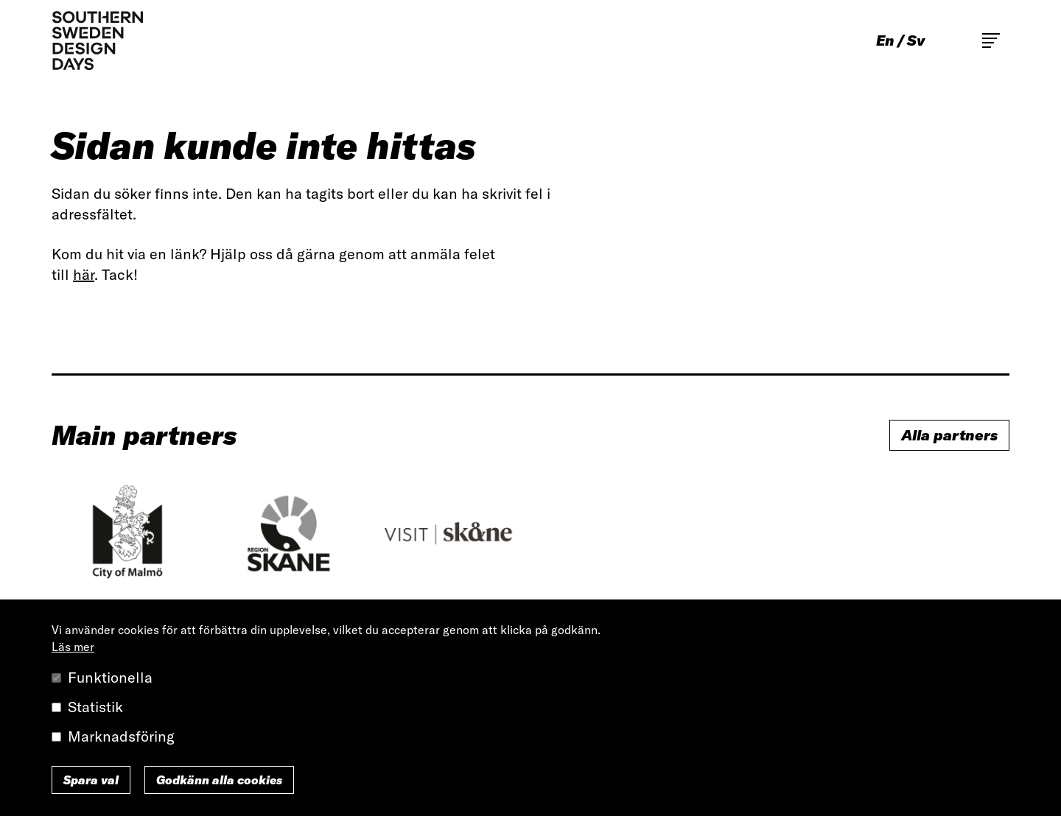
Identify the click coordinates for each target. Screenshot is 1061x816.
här (83, 274)
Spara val (91, 780)
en (885, 40)
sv (916, 40)
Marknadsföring (121, 736)
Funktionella (110, 677)
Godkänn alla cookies (219, 780)
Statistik (95, 706)
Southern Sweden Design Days (97, 40)
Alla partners (949, 435)
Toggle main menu (991, 40)
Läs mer (73, 646)
